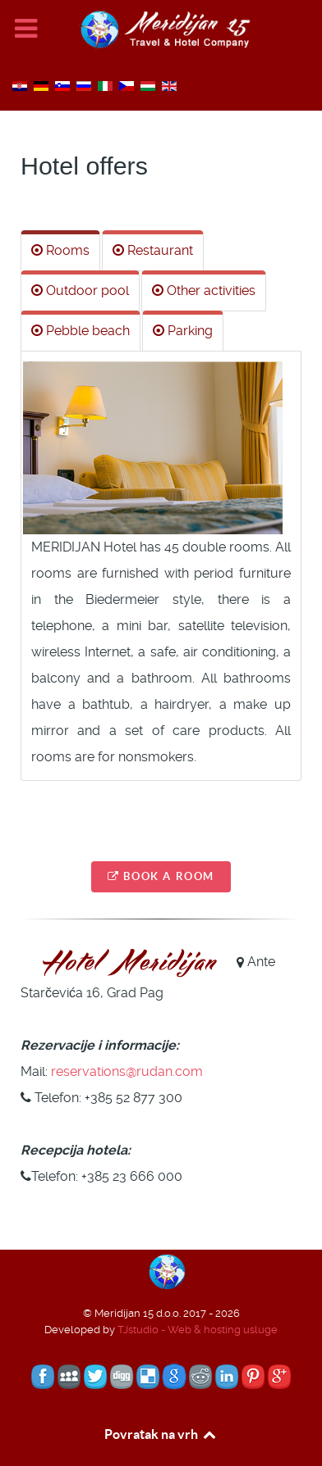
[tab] (60, 250)
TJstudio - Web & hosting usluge (197, 1329)
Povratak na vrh (161, 1434)
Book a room (161, 876)
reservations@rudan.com (127, 1071)
